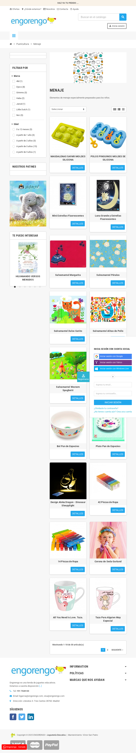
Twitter (22, 717)
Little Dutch (23, 109)
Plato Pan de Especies (108, 446)
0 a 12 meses (24, 129)
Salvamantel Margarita (68, 275)
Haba (20, 98)
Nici (20, 115)
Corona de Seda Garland (108, 561)
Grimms (22, 92)
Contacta (62, 9)
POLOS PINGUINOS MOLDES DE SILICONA (108, 158)
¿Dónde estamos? (31, 9)
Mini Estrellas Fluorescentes (68, 215)
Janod (21, 104)
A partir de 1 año (25, 135)
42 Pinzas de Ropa (108, 502)
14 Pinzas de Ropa (68, 561)
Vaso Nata (108, 387)
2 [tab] (20, 287)
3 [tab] (25, 287)
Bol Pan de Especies (68, 446)
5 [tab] (35, 287)
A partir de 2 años (26, 140)
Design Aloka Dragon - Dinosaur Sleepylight (68, 504)
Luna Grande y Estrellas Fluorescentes (108, 217)
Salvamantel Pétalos (107, 275)
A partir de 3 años (27, 146)
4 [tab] (30, 287)
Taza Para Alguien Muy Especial (108, 619)
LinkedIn (30, 717)
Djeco (21, 87)
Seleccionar (57, 109)
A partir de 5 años (26, 152)
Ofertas (15, 9)
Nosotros (49, 9)
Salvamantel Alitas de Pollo (108, 331)
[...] (40, 686)
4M (19, 81)
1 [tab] (15, 287)
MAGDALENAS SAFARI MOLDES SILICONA (68, 158)
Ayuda (74, 9)
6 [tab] (40, 287)
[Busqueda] (102, 17)
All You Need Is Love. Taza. (68, 617)
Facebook (13, 717)
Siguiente (117, 650)
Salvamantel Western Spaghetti (68, 389)
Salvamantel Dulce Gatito (68, 331)
